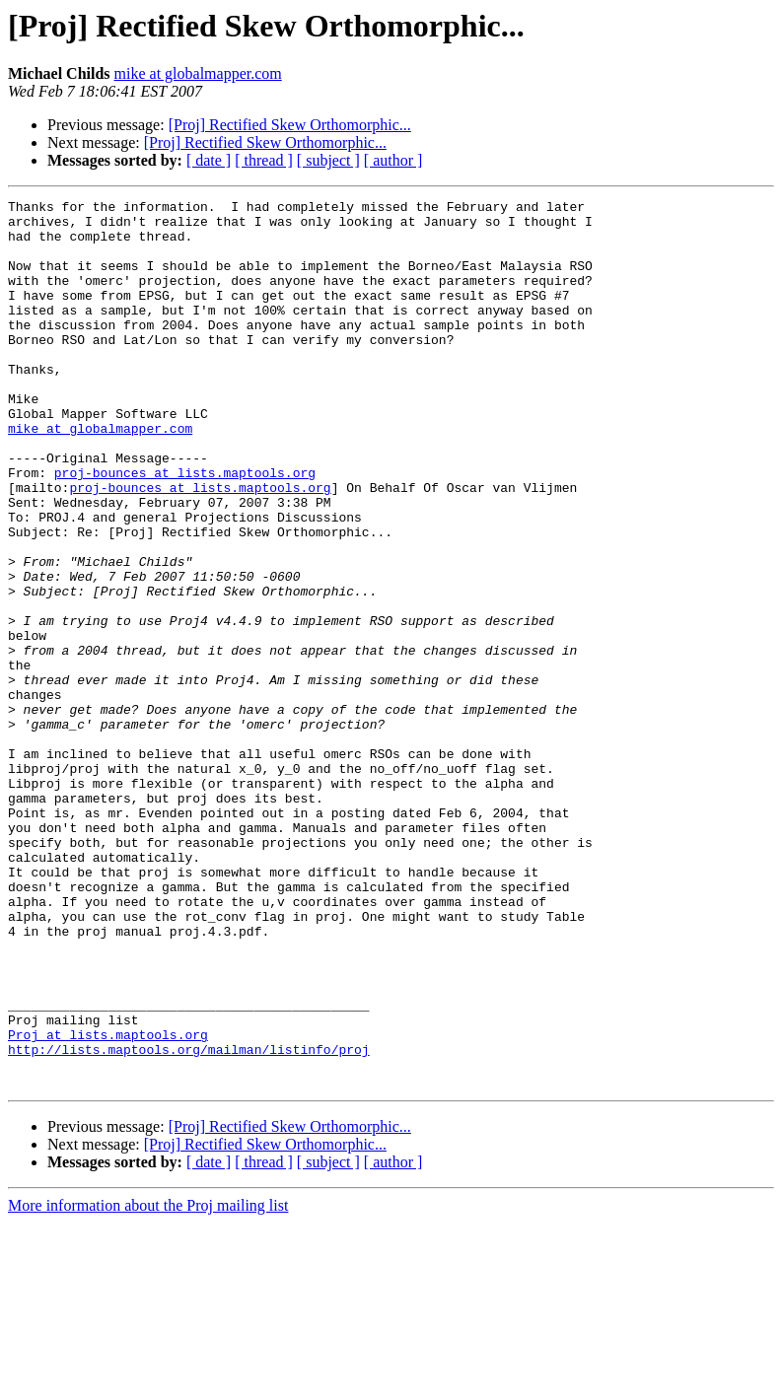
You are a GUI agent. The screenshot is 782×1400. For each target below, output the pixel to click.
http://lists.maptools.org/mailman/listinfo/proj (189, 1220)
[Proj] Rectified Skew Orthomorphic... (290, 124)
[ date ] (208, 160)
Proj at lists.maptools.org (108, 1203)
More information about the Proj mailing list (148, 1382)
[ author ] (393, 160)
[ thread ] (264, 160)
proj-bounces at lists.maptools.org (185, 528)
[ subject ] (328, 160)
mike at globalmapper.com (198, 73)
